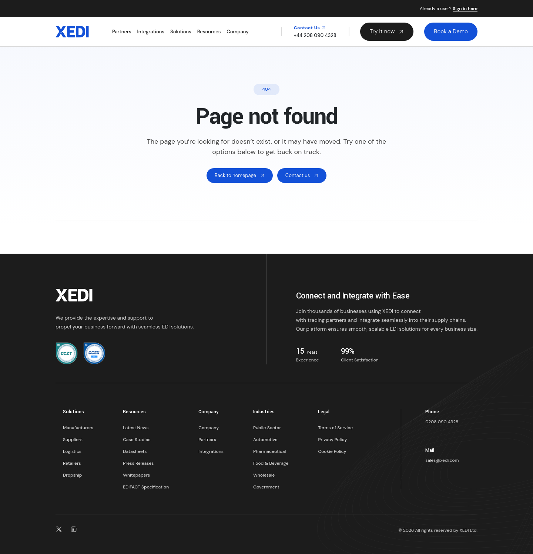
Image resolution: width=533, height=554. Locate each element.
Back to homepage (240, 175)
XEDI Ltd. (468, 530)
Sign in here (465, 8)
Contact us (301, 175)
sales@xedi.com (442, 460)
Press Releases (138, 463)
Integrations (150, 32)
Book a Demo (451, 31)
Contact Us (310, 28)
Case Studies (136, 439)
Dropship (72, 475)
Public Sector (267, 427)
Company (237, 32)
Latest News (135, 427)
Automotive (265, 439)
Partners (121, 32)
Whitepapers (136, 475)
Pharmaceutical (269, 451)
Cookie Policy (332, 451)
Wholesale (264, 475)
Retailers (72, 463)
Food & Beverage (270, 463)
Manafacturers (78, 427)
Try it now (387, 31)
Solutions (180, 32)
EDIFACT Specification (146, 487)
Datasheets (135, 451)
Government (266, 487)
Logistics (72, 451)
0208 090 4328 (441, 422)
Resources (209, 32)
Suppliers (73, 439)
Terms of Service (335, 427)
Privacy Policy (332, 439)
